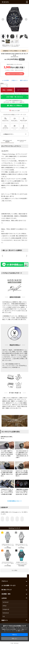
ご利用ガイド (14, 80)
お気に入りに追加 (15, 110)
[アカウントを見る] (21, 2)
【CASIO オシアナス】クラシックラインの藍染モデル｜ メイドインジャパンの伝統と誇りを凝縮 (7, 492)
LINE (4, 605)
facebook (5, 613)
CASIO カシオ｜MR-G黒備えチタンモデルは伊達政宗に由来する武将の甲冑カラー (22, 473)
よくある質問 (5, 80)
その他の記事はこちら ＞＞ (14, 501)
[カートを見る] (23, 2)
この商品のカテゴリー (8, 134)
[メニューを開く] (27, 2)
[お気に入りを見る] (18, 2)
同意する (14, 634)
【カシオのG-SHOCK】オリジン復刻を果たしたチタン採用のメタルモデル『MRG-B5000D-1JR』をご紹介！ (22, 454)
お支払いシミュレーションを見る (14, 73)
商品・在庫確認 (7, 90)
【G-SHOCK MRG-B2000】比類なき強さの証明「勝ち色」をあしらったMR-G (7, 473)
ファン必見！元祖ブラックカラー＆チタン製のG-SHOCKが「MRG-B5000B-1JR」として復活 (7, 453)
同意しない (14, 638)
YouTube (5, 602)
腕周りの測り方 (24, 80)
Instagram (5, 609)
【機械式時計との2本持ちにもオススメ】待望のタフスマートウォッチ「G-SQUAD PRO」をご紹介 (22, 492)
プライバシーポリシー (11, 630)
